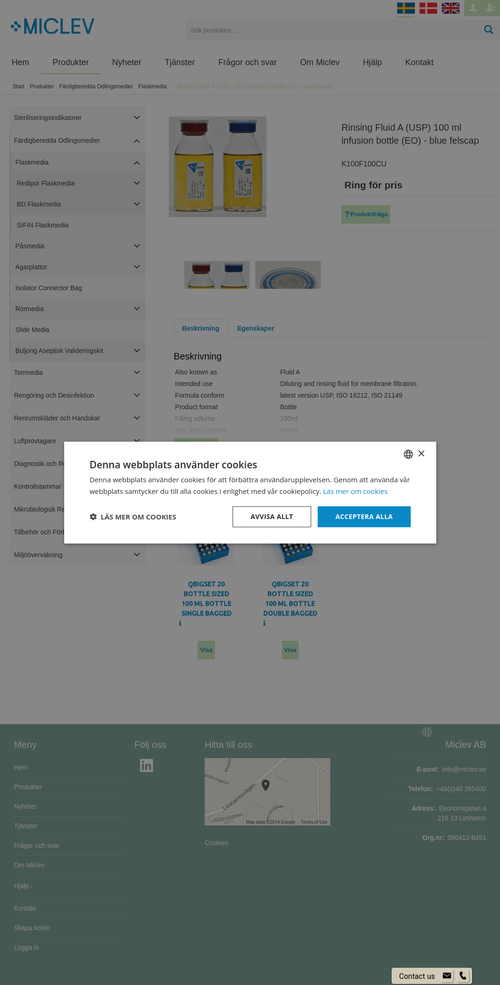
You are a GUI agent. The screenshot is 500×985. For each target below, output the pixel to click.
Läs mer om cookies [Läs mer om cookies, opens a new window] (355, 491)
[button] (133, 516)
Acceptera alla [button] (364, 516)
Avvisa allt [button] (272, 516)
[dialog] (250, 492)
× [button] (421, 453)
